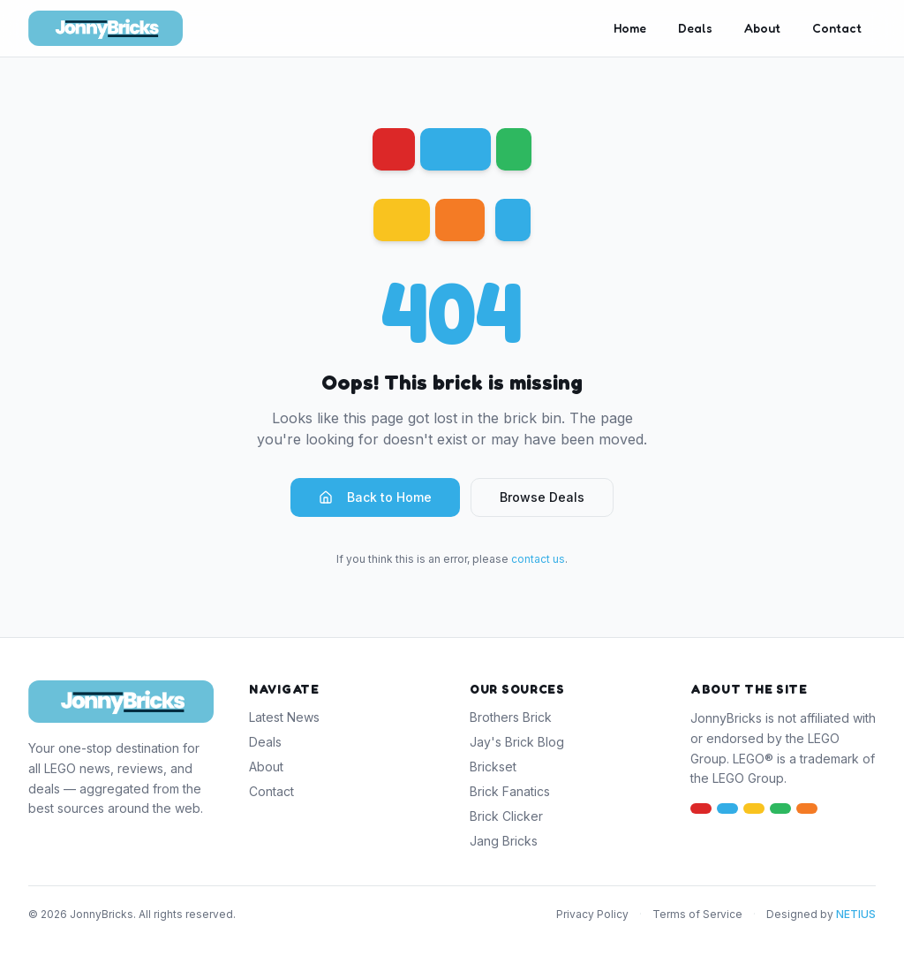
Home (630, 27)
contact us (538, 558)
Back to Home (375, 497)
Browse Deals (542, 497)
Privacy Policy (592, 914)
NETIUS (856, 914)
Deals (695, 27)
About (762, 27)
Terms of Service (697, 914)
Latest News (284, 717)
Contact (837, 27)
